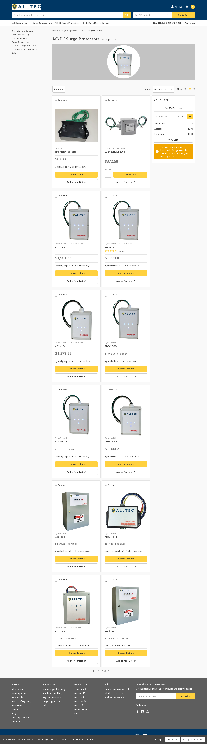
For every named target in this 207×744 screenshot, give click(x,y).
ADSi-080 (60, 536)
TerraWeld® (79, 693)
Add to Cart (183, 15)
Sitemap (16, 721)
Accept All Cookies (193, 739)
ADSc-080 (60, 631)
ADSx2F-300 (111, 346)
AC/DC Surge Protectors (67, 22)
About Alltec (17, 689)
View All (77, 713)
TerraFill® (78, 705)
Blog (14, 713)
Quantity (108, 169)
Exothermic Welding (20, 34)
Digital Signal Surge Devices (96, 22)
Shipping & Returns (21, 717)
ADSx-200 (110, 247)
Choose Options (77, 174)
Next (105, 671)
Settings (157, 739)
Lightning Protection (20, 38)
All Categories (20, 22)
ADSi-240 (110, 631)
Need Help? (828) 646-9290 (167, 22)
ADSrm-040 (111, 536)
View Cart (173, 139)
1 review (121, 251)
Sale (14, 53)
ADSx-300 (60, 247)
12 (185, 89)
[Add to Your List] (76, 182)
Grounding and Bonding (22, 31)
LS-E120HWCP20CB (115, 151)
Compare (58, 89)
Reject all (172, 739)
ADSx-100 (60, 346)
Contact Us (17, 709)
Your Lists (189, 22)
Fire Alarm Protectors (67, 151)
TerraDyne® (80, 701)
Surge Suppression (42, 22)
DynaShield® (80, 689)
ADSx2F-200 (61, 441)
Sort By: (147, 89)
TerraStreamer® (81, 709)
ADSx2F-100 (111, 441)
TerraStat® (79, 697)
